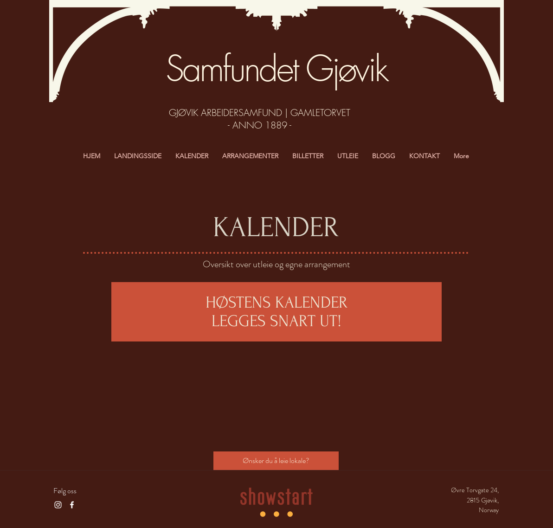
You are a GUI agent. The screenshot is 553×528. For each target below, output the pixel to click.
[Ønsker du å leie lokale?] (276, 460)
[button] (347, 156)
